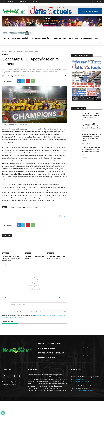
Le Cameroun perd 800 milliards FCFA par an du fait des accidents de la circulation (91, 126)
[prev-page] (3, 265)
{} (37, 311)
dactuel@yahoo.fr (82, 379)
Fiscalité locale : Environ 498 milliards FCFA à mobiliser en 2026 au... (91, 343)
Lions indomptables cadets (24, 207)
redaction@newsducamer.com (81, 381)
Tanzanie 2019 (38, 207)
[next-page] (6, 265)
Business (27, 253)
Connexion (62, 298)
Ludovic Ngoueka (11, 76)
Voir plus (86, 158)
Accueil (4, 51)
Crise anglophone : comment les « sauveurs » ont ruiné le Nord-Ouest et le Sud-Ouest (91, 149)
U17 (45, 207)
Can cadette (11, 207)
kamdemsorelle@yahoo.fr (84, 390)
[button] (99, 43)
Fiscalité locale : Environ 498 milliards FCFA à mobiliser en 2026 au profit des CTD (12, 258)
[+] (40, 311)
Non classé (11, 51)
